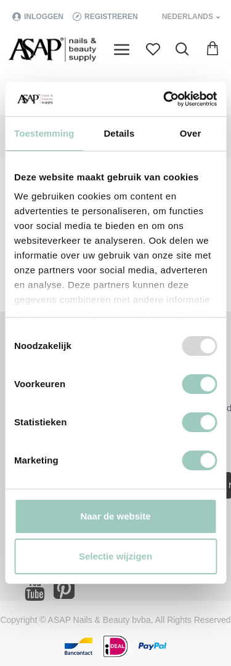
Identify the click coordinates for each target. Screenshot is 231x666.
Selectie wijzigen (115, 556)
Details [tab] (118, 133)
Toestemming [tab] (44, 133)
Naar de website (115, 516)
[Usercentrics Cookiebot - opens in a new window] (164, 99)
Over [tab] (190, 133)
